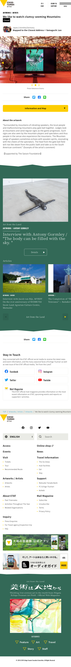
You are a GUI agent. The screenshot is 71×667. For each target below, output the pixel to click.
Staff (45, 648)
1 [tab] (32, 85)
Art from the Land (35, 316)
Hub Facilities (44, 465)
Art (38, 642)
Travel (52, 642)
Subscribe (43, 500)
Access (6, 445)
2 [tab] (35, 85)
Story (31, 648)
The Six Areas (44, 462)
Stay (41, 473)
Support (42, 478)
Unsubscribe (44, 504)
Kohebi (42, 490)
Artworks (29, 412)
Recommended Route (13, 469)
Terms (41, 507)
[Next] (68, 63)
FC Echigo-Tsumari (46, 486)
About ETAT (9, 495)
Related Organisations (14, 507)
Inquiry (7, 516)
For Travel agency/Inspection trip (18, 525)
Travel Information (48, 457)
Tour (7, 465)
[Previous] (2, 63)
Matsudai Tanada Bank (48, 483)
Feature (24, 642)
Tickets (8, 462)
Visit (5, 457)
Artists (7, 486)
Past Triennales (11, 500)
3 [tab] (39, 85)
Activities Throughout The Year (17, 504)
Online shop (44, 445)
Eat (40, 469)
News (40, 451)
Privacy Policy (44, 511)
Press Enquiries (11, 521)
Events (7, 451)
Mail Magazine (45, 495)
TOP (4, 412)
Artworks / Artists (10, 12)
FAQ (6, 528)
